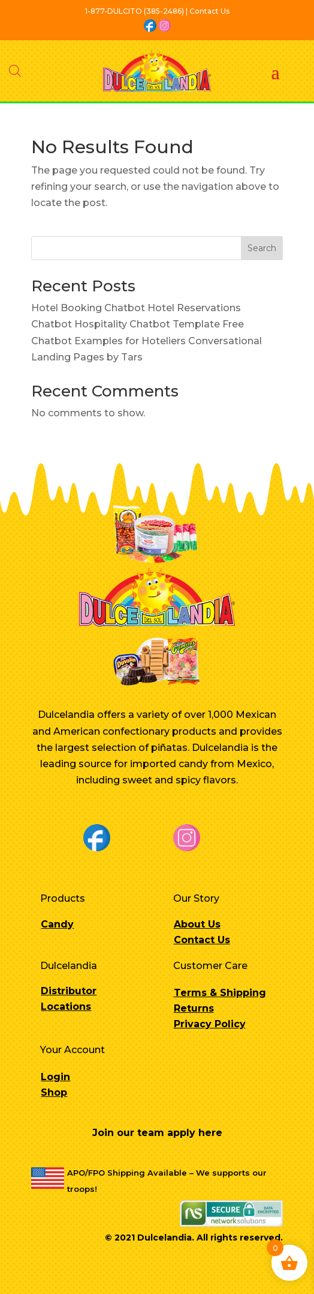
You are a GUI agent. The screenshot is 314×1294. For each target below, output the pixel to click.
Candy (57, 924)
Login (55, 1077)
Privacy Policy (210, 1024)
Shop (54, 1092)
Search (261, 248)
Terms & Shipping (220, 992)
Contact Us (202, 940)
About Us (197, 924)
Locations (66, 1006)
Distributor (68, 991)
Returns (194, 1008)
